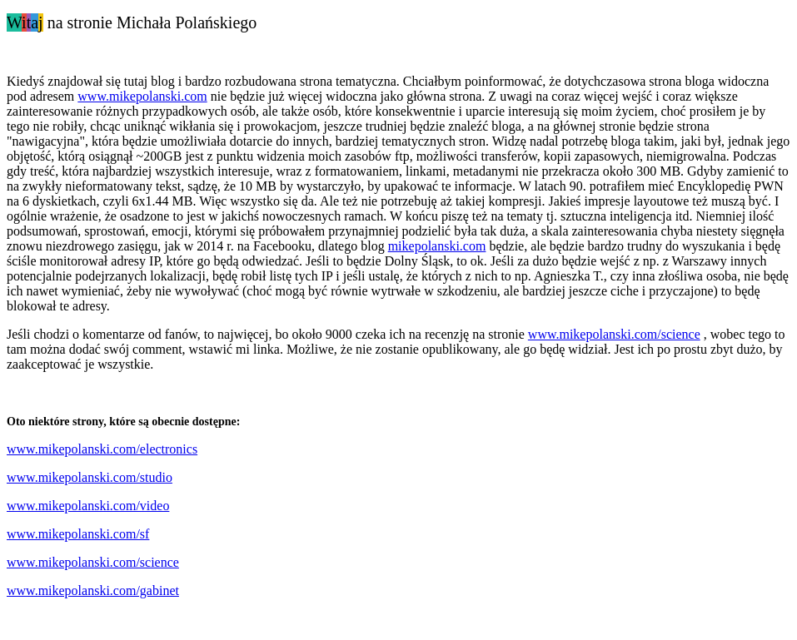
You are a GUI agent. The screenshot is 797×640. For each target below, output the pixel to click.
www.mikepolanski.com (142, 96)
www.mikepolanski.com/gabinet (93, 590)
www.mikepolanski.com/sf (78, 534)
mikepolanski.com (437, 246)
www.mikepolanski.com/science (614, 334)
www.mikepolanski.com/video (88, 506)
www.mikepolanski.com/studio (89, 477)
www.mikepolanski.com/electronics (102, 449)
